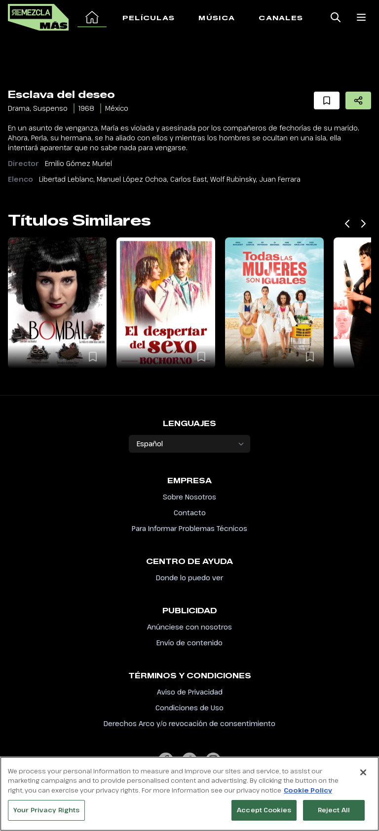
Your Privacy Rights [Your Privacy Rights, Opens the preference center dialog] (46, 815)
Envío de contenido (189, 642)
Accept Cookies (264, 815)
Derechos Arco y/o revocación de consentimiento (189, 723)
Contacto (190, 512)
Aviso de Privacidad (190, 692)
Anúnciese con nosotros (189, 627)
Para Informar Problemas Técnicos (189, 528)
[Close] (363, 777)
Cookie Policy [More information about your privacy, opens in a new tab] (308, 795)
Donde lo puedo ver (189, 577)
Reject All (334, 815)
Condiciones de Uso (189, 707)
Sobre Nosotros (189, 496)
